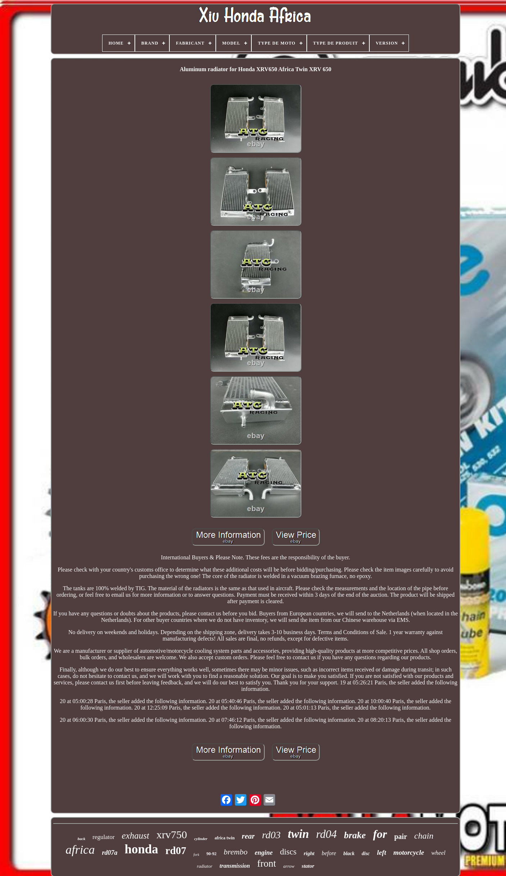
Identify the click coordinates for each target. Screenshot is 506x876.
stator (308, 866)
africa (80, 849)
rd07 (175, 850)
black (349, 853)
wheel (438, 852)
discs (288, 851)
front (266, 863)
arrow (288, 866)
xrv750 (171, 834)
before (329, 853)
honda (141, 849)
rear (248, 836)
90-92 (211, 853)
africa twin (225, 837)
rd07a (109, 852)
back (81, 838)
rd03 (271, 834)
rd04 (326, 834)
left (381, 852)
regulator (103, 837)
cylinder (201, 838)
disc (366, 853)
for (380, 833)
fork (196, 855)
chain (423, 835)
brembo (235, 851)
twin (298, 833)
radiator (204, 866)
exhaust (135, 835)
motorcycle (408, 852)
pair (400, 836)
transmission (235, 866)
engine (264, 852)
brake (355, 835)
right (309, 853)
